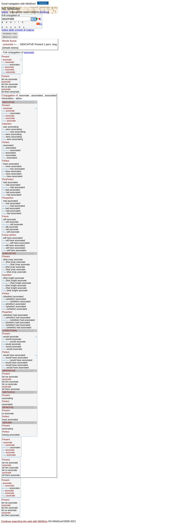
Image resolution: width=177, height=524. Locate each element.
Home (5, 12)
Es (39, 24)
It (39, 19)
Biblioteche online (10, 37)
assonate (29, 52)
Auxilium (44, 12)
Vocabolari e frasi (10, 33)
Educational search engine (24, 12)
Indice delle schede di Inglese (18, 30)
